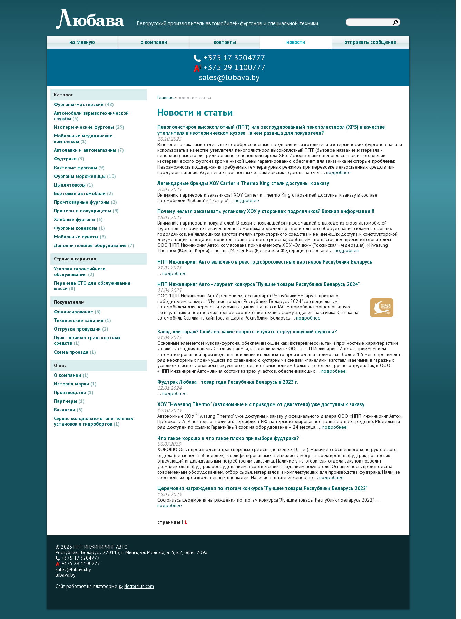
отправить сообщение (370, 42)
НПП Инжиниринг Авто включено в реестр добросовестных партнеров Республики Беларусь (264, 262)
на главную (82, 42)
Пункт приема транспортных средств (87, 340)
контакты (225, 42)
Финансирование (77, 311)
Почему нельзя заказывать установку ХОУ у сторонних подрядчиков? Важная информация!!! (265, 212)
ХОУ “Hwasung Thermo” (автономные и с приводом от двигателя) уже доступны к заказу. (261, 405)
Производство (74, 392)
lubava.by (66, 575)
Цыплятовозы (73, 185)
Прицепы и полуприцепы (86, 211)
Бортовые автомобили (83, 193)
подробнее (338, 172)
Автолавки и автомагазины (89, 150)
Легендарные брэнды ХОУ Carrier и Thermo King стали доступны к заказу (243, 184)
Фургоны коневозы (79, 228)
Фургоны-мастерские (84, 104)
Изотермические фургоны (89, 127)
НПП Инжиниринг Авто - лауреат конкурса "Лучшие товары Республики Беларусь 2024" (258, 284)
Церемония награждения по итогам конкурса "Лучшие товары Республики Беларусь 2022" (262, 489)
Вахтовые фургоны (79, 167)
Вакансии (68, 410)
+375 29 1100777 (229, 67)
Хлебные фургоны (78, 219)
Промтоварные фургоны (85, 202)
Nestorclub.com (139, 586)
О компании (71, 375)
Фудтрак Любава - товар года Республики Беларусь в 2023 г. (227, 382)
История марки (75, 384)
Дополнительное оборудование (94, 245)
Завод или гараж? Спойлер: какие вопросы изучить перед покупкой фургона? (247, 332)
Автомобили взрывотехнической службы (91, 116)
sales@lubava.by (73, 569)
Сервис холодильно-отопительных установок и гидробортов (93, 421)
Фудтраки (69, 158)
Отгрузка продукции (81, 329)
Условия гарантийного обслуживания (79, 271)
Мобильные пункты (80, 237)
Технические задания (82, 320)
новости (295, 42)
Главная (165, 98)
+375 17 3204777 (229, 57)
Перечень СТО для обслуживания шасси (92, 286)
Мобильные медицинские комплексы (83, 138)
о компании (153, 42)
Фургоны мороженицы (85, 176)
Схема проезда (75, 352)
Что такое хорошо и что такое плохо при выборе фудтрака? (228, 438)
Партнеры (69, 401)
